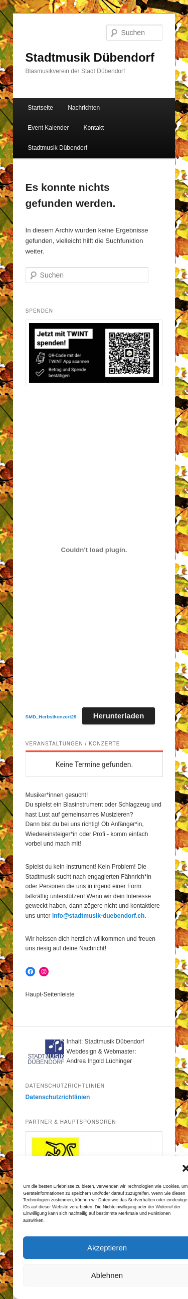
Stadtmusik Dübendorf (90, 57)
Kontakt (94, 127)
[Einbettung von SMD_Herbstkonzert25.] (94, 549)
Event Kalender (48, 127)
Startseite (40, 107)
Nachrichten (84, 107)
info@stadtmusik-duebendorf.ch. (99, 915)
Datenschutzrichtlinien (58, 1097)
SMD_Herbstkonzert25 (51, 716)
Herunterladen (118, 715)
